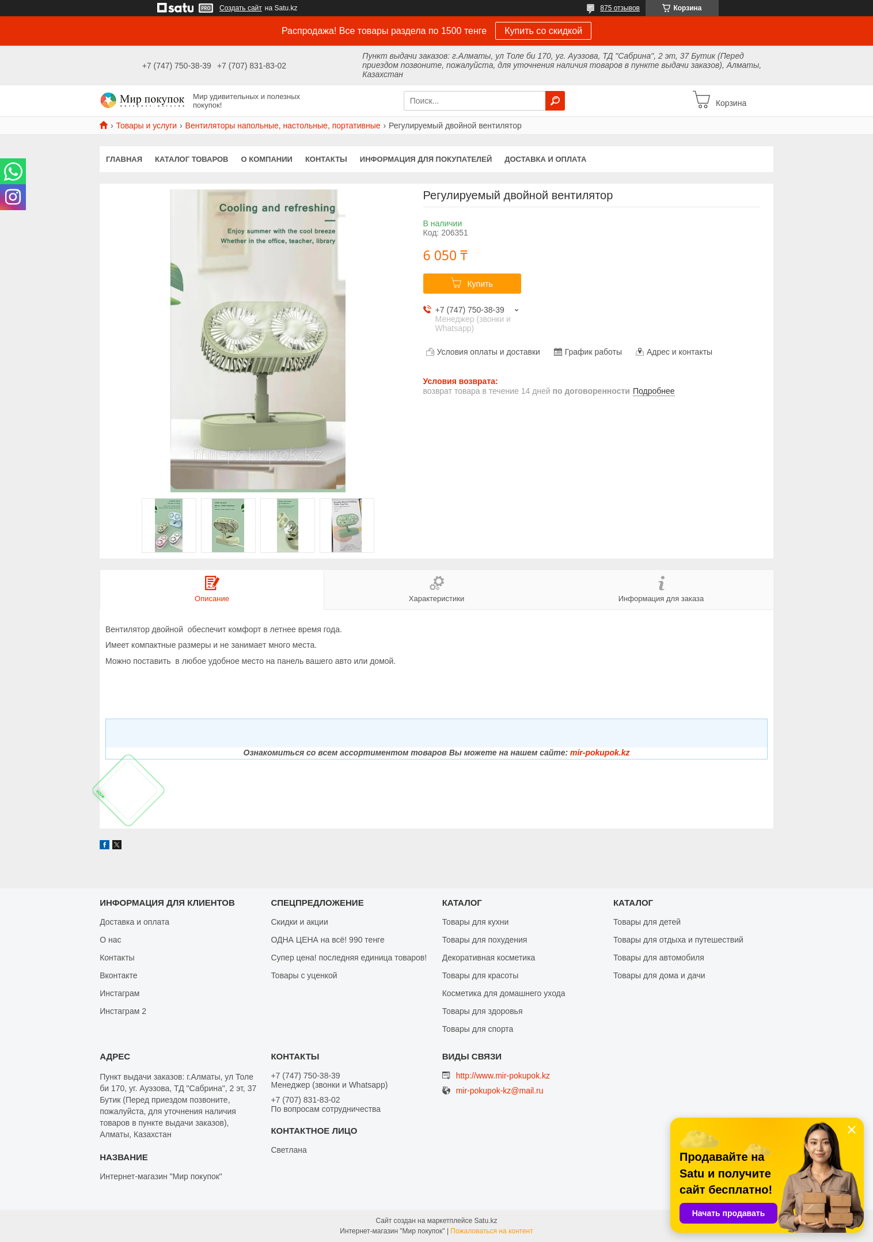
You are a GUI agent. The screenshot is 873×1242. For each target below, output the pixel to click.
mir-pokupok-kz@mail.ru (500, 1091)
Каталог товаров (191, 159)
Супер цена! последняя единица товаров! (349, 957)
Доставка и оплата (545, 159)
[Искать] (555, 101)
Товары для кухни (475, 921)
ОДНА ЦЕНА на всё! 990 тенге (327, 939)
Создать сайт (240, 8)
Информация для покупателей (426, 159)
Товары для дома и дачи (659, 975)
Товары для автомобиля (658, 957)
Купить (479, 283)
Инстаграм (119, 993)
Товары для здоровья (482, 1011)
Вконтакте (119, 975)
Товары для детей (647, 921)
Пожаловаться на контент (491, 1231)
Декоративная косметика (489, 957)
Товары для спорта (478, 1029)
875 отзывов (620, 8)
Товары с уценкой (304, 975)
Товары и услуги (146, 125)
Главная (124, 159)
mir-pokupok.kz (599, 752)
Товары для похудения (484, 939)
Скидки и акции (299, 921)
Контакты (326, 159)
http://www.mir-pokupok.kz (503, 1075)
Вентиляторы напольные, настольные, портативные (283, 125)
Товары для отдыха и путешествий (678, 939)
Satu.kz (485, 1221)
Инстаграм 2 (123, 1011)
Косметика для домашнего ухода (503, 993)
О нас (110, 939)
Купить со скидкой (543, 31)
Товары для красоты (480, 975)
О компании (267, 159)
